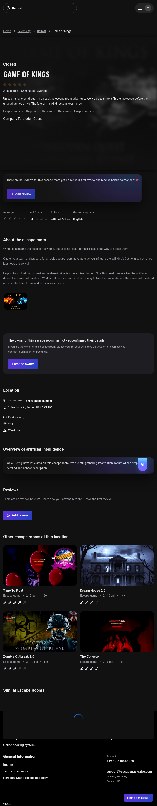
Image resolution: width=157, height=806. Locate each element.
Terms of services (15, 771)
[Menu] (144, 8)
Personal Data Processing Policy (25, 778)
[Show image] (15, 301)
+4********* (15, 400)
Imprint (8, 765)
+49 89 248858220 (120, 761)
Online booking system (19, 745)
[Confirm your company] (23, 364)
